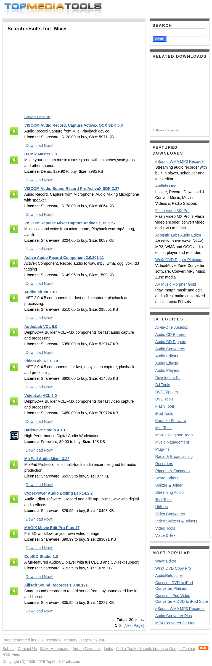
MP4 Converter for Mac (175, 623)
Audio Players (167, 370)
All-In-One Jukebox (171, 327)
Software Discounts (37, 117)
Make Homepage (55, 648)
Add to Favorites (87, 648)
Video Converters (170, 514)
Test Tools (164, 499)
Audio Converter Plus (173, 616)
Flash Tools (165, 406)
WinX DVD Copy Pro (173, 568)
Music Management (172, 442)
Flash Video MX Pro (172, 210)
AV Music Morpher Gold (175, 284)
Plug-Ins (162, 449)
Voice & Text (166, 535)
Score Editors (167, 478)
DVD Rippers (166, 392)
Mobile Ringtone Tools (174, 435)
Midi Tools (164, 428)
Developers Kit (168, 377)
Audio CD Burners (171, 334)
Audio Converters (170, 349)
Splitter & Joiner (169, 485)
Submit (8, 648)
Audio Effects (166, 363)
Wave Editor (165, 561)
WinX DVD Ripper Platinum (178, 260)
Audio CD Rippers (170, 341)
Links (108, 648)
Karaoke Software (170, 420)
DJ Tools (162, 385)
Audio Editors (166, 356)
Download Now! (39, 145)
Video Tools (165, 528)
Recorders (164, 463)
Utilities (161, 507)
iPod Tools (164, 413)
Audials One (165, 186)
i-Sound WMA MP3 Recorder (180, 161)
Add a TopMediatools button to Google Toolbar (155, 648)
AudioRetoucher (169, 575)
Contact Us (27, 648)
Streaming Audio (169, 492)
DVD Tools (164, 399)
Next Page (133, 625)
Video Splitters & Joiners (176, 521)
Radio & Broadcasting (174, 456)
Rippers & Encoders (172, 471)
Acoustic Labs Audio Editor (178, 235)
